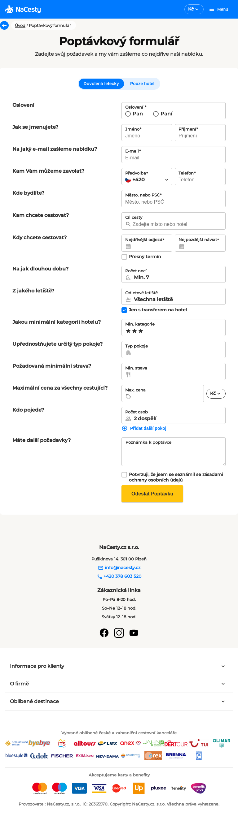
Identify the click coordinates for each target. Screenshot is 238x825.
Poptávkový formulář (50, 25)
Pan (138, 114)
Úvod (20, 25)
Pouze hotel (142, 83)
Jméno (132, 129)
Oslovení (134, 107)
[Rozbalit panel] (223, 666)
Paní (166, 114)
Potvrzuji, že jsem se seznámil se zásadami (176, 477)
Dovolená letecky (101, 83)
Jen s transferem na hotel (158, 310)
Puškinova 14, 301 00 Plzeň (119, 558)
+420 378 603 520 (119, 576)
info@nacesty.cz (119, 567)
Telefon (186, 173)
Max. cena (135, 389)
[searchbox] (173, 202)
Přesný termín (145, 256)
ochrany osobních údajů (156, 480)
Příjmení (187, 129)
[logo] (23, 9)
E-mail (132, 151)
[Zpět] (4, 25)
